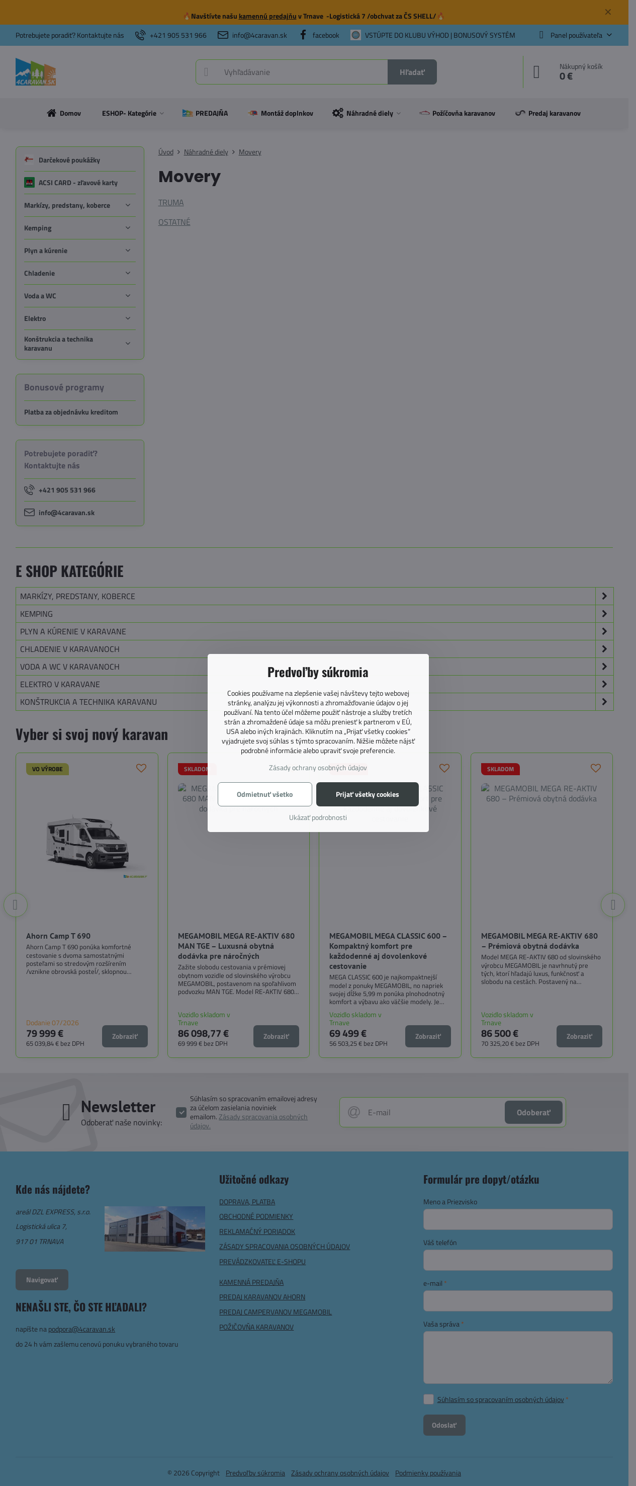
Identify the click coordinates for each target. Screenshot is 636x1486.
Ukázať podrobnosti (318, 817)
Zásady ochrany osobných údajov (318, 767)
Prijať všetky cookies (367, 794)
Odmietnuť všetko (265, 794)
